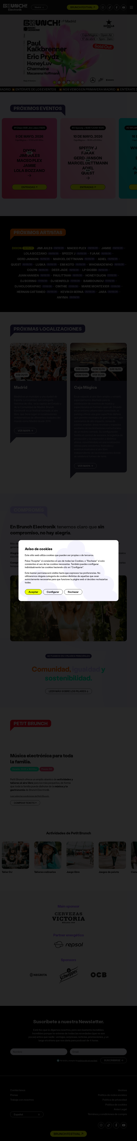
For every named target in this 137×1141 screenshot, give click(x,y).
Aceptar (33, 592)
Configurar (53, 592)
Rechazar (73, 592)
